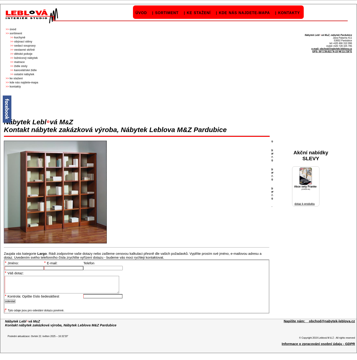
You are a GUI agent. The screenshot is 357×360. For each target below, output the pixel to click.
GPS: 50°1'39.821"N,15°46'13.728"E (332, 51)
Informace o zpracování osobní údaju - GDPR (318, 347)
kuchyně (19, 37)
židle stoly (20, 66)
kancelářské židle (25, 70)
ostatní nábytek (24, 74)
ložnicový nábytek (26, 58)
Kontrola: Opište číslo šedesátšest (32, 300)
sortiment (166, 13)
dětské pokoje (23, 53)
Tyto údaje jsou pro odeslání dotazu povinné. (34, 313)
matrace (19, 62)
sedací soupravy (25, 45)
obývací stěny (23, 41)
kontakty (289, 13)
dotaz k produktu (304, 203)
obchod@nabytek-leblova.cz (336, 48)
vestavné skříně (24, 49)
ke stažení (199, 13)
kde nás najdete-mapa (244, 13)
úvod (141, 13)
